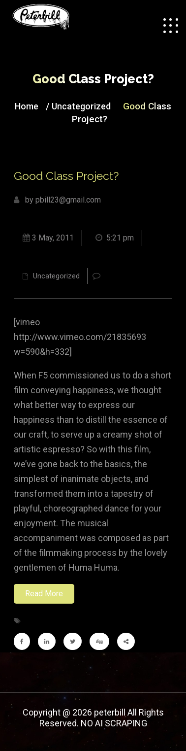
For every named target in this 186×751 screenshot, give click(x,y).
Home (26, 106)
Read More (44, 593)
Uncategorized (81, 106)
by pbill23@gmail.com (57, 200)
